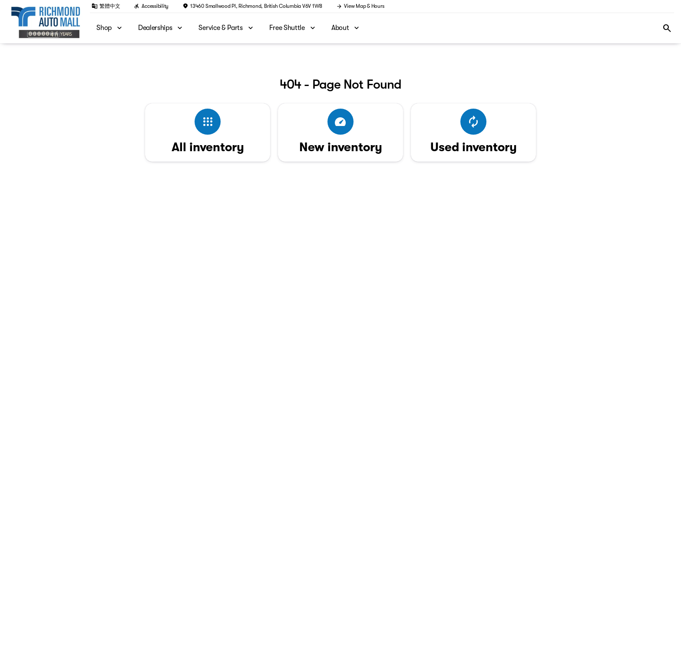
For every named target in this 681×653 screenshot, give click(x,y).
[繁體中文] (106, 6)
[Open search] (667, 28)
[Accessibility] (151, 6)
